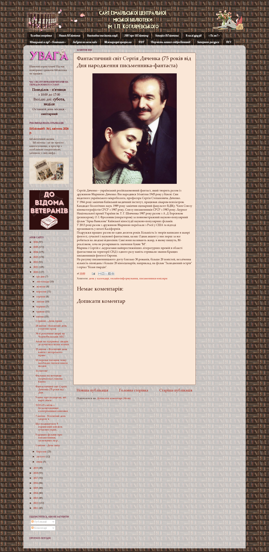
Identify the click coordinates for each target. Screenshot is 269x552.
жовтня (41, 286)
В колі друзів (194, 35)
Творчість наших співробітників (170, 42)
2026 (36, 242)
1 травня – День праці (49, 321)
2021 (36, 267)
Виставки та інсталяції (102, 35)
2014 (36, 493)
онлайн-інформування (124, 278)
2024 (36, 252)
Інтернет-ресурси (208, 42)
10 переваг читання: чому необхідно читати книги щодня (52, 363)
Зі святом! (42, 371)
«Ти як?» (214, 35)
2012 (36, 503)
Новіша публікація (92, 391)
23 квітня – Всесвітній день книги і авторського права (51, 352)
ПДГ (141, 42)
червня (41, 307)
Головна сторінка (41, 35)
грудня (40, 276)
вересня (41, 291)
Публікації (39, 522)
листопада (43, 281)
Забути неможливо (85, 42)
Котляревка (39, 16)
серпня (41, 297)
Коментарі (39, 528)
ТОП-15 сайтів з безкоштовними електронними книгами (52, 408)
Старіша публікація (175, 391)
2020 (36, 272)
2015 (36, 488)
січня (39, 462)
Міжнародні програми (118, 42)
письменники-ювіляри (153, 278)
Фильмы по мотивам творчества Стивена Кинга (49, 379)
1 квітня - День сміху (48, 445)
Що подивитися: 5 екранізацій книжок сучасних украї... (49, 427)
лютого (41, 457)
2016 (36, 483)
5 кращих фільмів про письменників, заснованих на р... (49, 438)
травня (40, 312)
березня (41, 452)
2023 (36, 257)
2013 (36, 498)
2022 (36, 262)
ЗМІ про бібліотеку (136, 35)
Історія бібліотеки (167, 35)
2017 (36, 478)
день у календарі (99, 278)
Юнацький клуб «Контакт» (48, 42)
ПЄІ (228, 42)
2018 (36, 473)
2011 (36, 508)
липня (40, 302)
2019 (36, 468)
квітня (40, 317)
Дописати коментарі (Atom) (114, 398)
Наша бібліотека (69, 35)
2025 (36, 247)
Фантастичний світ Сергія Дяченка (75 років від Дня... (51, 389)
